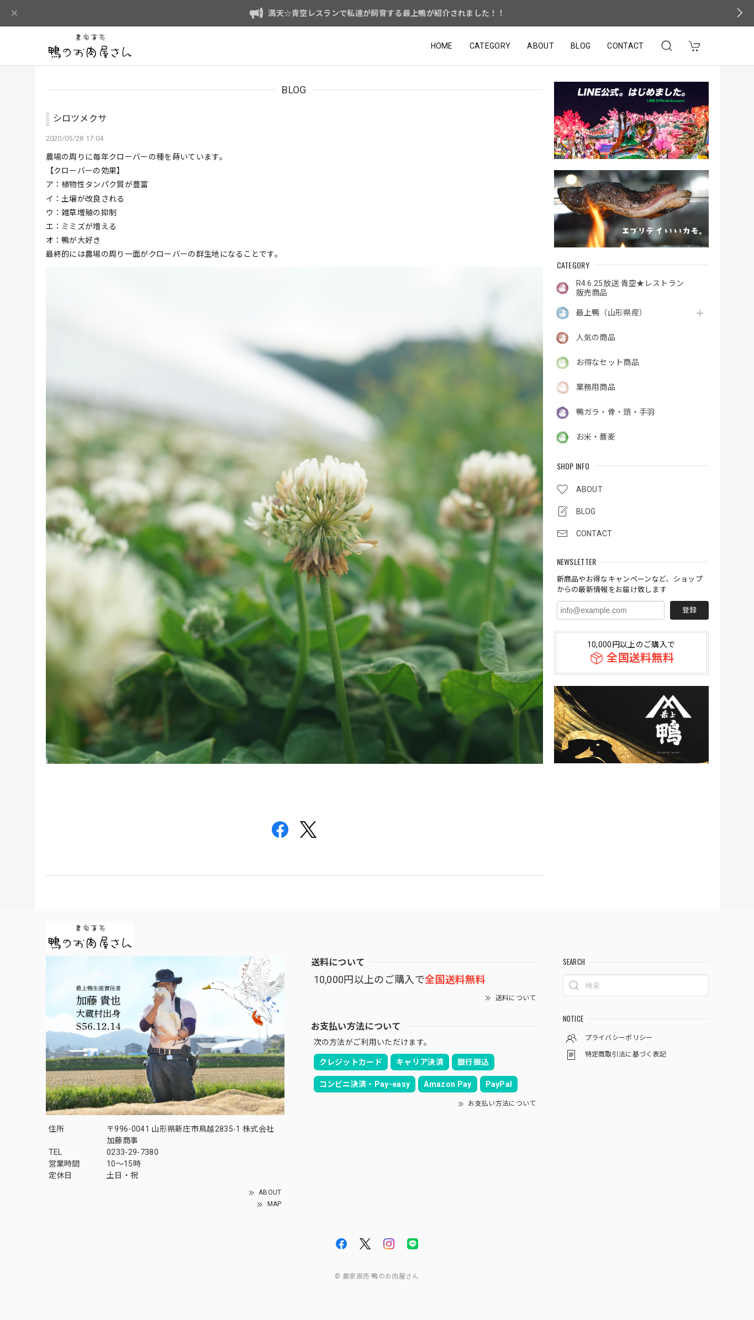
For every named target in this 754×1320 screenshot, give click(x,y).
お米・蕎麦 (596, 436)
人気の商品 (596, 337)
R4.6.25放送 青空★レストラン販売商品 (630, 288)
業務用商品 (596, 387)
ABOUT (540, 45)
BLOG (580, 45)
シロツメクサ (80, 118)
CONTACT (625, 45)
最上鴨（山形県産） (611, 312)
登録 (689, 610)
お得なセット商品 (608, 362)
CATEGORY (490, 45)
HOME (442, 45)
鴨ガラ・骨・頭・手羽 (615, 412)
